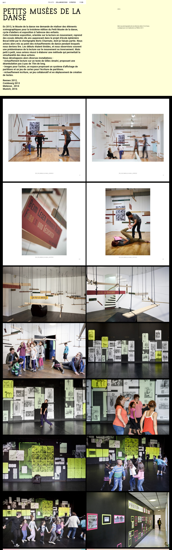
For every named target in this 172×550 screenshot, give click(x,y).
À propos (72, 2)
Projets (51, 2)
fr (80, 2)
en (82, 2)
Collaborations (62, 2)
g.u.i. (4, 2)
